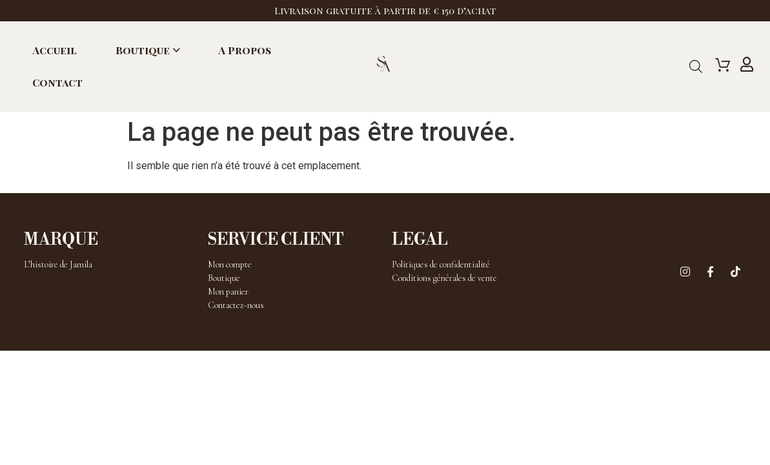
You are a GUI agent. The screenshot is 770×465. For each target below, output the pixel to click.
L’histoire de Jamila (58, 264)
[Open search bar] (695, 66)
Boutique (143, 50)
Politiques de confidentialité (441, 264)
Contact (57, 82)
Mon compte (230, 264)
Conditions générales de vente (444, 278)
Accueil (54, 50)
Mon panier (228, 291)
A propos (244, 50)
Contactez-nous (236, 305)
